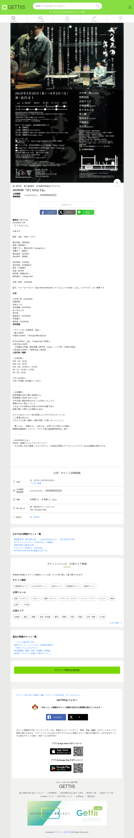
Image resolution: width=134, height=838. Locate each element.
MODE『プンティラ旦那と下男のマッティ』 (33, 653)
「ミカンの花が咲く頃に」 (25, 642)
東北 (25, 617)
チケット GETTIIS (63, 832)
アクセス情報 (35, 483)
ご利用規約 (52, 793)
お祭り (16, 605)
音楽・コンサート (21, 598)
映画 (112, 598)
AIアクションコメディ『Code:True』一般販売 (33, 542)
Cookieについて (47, 796)
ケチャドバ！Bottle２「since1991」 (29, 548)
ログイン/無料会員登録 (67, 670)
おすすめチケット (39, 586)
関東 (33, 617)
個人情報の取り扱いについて (31, 793)
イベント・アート (88, 598)
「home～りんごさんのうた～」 (28, 648)
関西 (64, 617)
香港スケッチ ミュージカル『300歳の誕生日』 (34, 645)
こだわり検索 (114, 623)
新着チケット (89, 586)
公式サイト (67, 204)
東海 (56, 617)
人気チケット (56, 586)
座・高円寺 (34, 517)
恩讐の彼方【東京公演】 (24, 545)
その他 (26, 605)
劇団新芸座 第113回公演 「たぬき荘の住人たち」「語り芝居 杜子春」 (45, 539)
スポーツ (36, 598)
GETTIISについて (64, 796)
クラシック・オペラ (68, 598)
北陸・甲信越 (45, 617)
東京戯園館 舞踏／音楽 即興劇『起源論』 (33, 651)
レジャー (102, 598)
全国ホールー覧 (106, 793)
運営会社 (91, 796)
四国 (80, 617)
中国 (72, 617)
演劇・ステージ (50, 598)
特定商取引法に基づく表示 (71, 793)
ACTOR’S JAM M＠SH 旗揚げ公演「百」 (31, 551)
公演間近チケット (73, 586)
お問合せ (80, 796)
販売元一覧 (91, 793)
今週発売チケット (21, 586)
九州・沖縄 (90, 617)
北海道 (16, 617)
